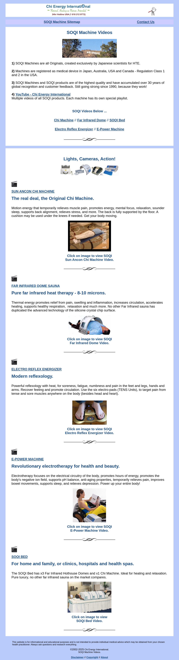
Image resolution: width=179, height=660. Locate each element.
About (104, 657)
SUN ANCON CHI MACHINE (32, 191)
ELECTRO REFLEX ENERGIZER (36, 369)
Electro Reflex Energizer (74, 129)
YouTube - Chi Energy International (42, 94)
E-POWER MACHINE (27, 459)
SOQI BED (19, 557)
